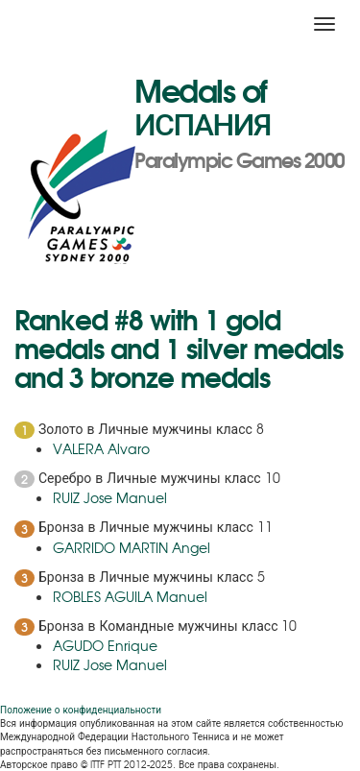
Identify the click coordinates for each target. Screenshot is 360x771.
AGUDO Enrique (105, 645)
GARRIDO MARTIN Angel (131, 547)
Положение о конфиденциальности (80, 709)
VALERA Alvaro (101, 448)
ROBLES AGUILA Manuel (130, 596)
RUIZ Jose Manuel (110, 497)
